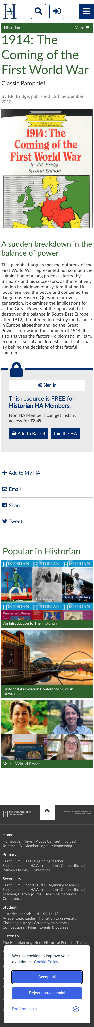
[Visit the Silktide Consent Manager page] (76, 1009)
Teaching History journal (22, 894)
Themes (82, 943)
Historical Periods (58, 943)
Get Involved (65, 841)
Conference (40, 870)
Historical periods (17, 914)
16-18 (53, 914)
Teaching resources (61, 894)
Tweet (11, 521)
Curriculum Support (18, 885)
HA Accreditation (44, 866)
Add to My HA (20, 473)
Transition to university (57, 918)
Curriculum (11, 861)
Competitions (72, 866)
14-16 (40, 914)
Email (11, 489)
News (28, 841)
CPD (27, 861)
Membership (61, 846)
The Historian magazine (22, 943)
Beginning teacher (48, 861)
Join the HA (65, 434)
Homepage (11, 841)
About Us (43, 841)
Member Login (36, 846)
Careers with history (50, 923)
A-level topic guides (19, 918)
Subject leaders (15, 866)
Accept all (47, 977)
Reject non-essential (47, 993)
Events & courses (54, 927)
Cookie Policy (46, 962)
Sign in (47, 385)
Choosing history (17, 923)
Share (11, 505)
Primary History (15, 870)
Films (32, 927)
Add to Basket (28, 433)
